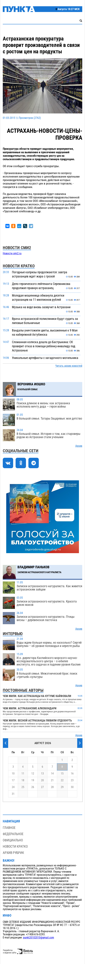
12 (32, 773)
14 (52, 773)
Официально (13, 840)
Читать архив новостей (68, 365)
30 (72, 787)
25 (22, 787)
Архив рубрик (13, 853)
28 (52, 787)
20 (42, 780)
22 (62, 780)
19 (32, 780)
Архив (78, 446)
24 (13, 787)
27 (42, 787)
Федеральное (13, 834)
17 (13, 780)
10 (13, 773)
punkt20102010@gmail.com (38, 937)
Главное (9, 828)
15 (62, 773)
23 (72, 780)
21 (52, 780)
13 (42, 773)
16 (72, 773)
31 (13, 793)
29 (62, 787)
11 (22, 773)
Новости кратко (15, 846)
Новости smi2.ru (12, 253)
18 (22, 780)
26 (32, 787)
